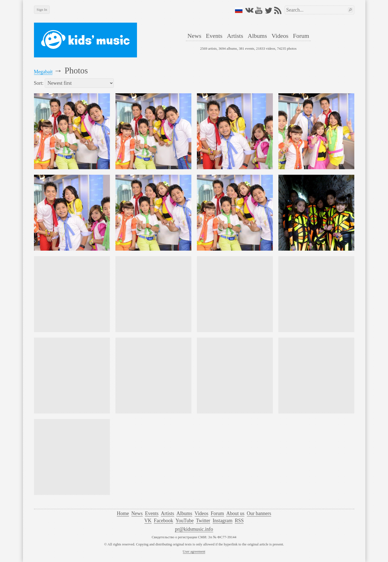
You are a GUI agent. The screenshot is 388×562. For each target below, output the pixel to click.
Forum (301, 35)
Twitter (203, 520)
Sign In (42, 9)
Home (123, 513)
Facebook (163, 520)
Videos (279, 35)
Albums (257, 35)
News (194, 35)
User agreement (194, 551)
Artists (235, 35)
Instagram (223, 520)
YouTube (185, 520)
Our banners (259, 513)
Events (214, 35)
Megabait (43, 72)
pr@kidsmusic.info (194, 529)
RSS (239, 520)
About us (235, 513)
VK (148, 520)
